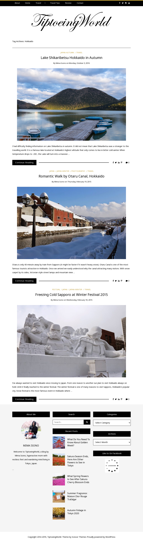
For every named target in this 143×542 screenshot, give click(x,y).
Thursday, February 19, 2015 (79, 181)
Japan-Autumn (67, 52)
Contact (80, 3)
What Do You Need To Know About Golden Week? (78, 442)
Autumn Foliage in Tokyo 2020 (76, 512)
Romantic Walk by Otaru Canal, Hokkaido (71, 176)
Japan (51, 171)
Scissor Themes (79, 537)
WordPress (110, 537)
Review (68, 3)
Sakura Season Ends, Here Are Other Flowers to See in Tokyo (78, 461)
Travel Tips (55, 3)
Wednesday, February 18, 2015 (79, 300)
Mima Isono (61, 63)
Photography (78, 171)
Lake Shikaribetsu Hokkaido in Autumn (71, 57)
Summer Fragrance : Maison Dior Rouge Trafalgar (77, 496)
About (17, 3)
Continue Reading (24, 162)
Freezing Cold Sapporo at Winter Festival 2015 (71, 294)
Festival (56, 289)
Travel (38, 3)
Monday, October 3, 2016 (79, 63)
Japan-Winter (63, 171)
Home (27, 3)
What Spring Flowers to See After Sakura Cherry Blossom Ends (78, 479)
